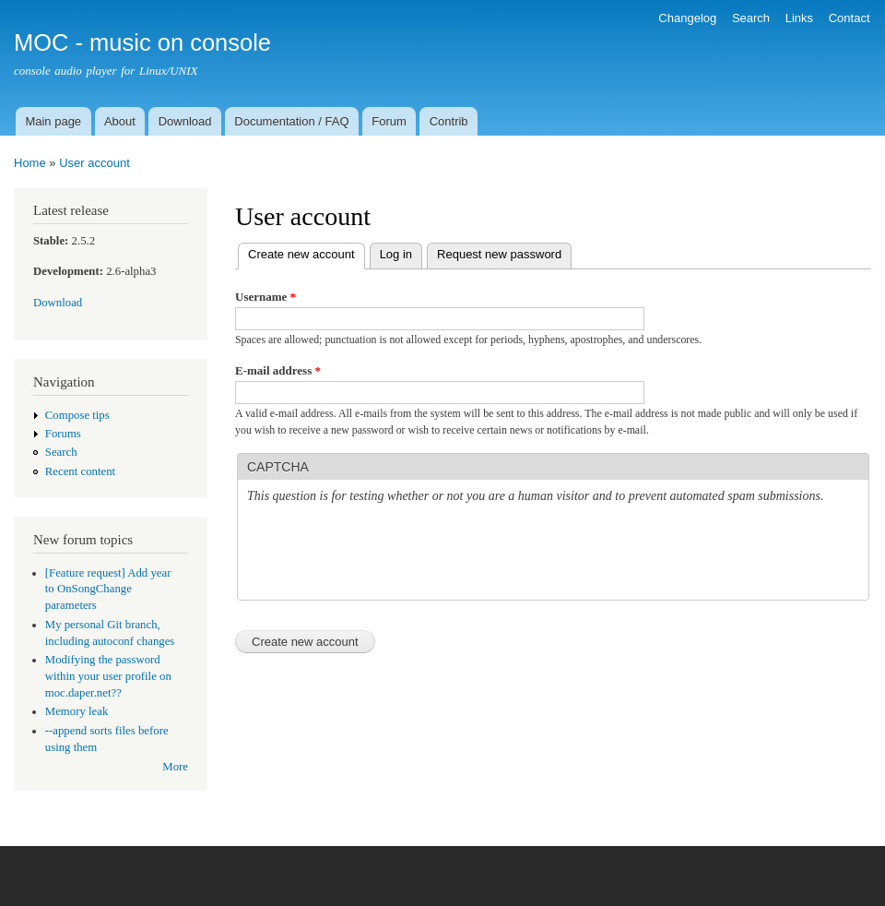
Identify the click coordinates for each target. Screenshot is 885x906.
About (120, 121)
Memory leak (77, 711)
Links (799, 18)
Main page (53, 121)
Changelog (687, 18)
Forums (63, 433)
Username (265, 297)
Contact (849, 18)
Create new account (306, 252)
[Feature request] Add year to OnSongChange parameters (108, 589)
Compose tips (77, 415)
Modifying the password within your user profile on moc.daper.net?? (108, 676)
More (175, 766)
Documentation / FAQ (291, 121)
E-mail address (278, 370)
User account (94, 163)
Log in (396, 254)
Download (185, 121)
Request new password (499, 254)
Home (30, 163)
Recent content (80, 471)
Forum (389, 121)
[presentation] (387, 554)
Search (751, 18)
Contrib (449, 121)
